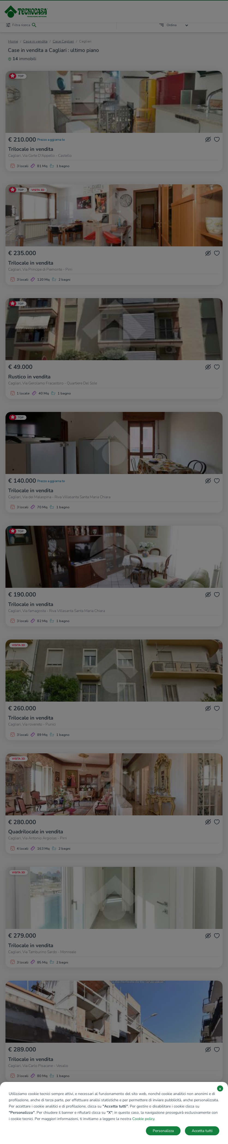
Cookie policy (143, 1118)
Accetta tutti (202, 1130)
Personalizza (163, 1130)
